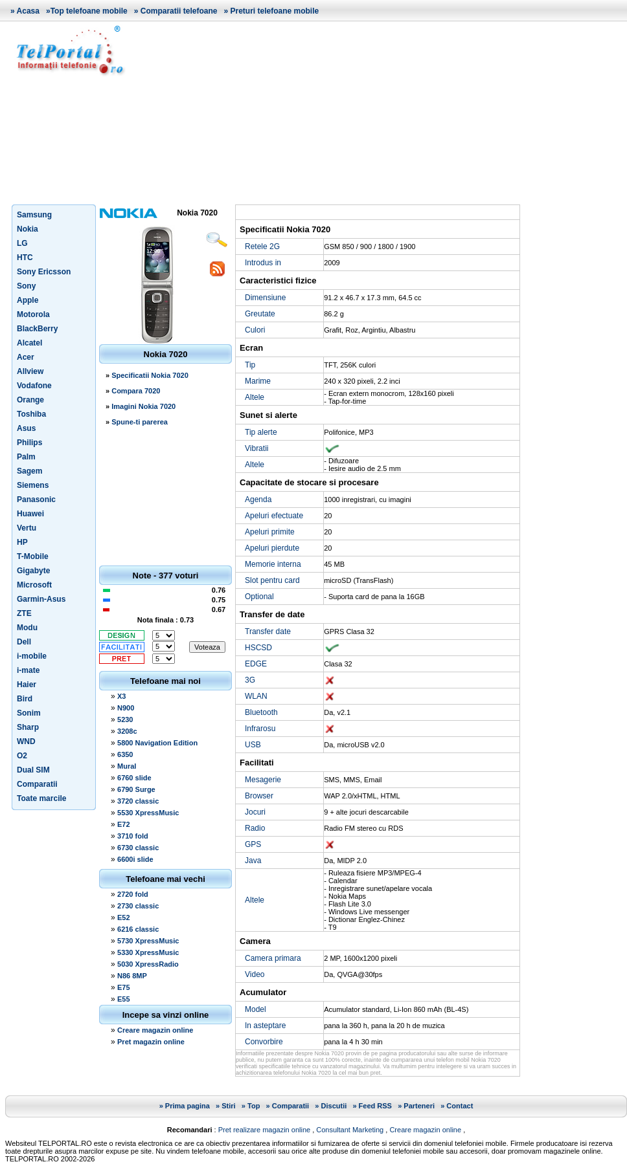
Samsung (34, 214)
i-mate (28, 670)
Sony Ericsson (44, 271)
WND (26, 741)
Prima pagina (187, 1106)
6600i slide (135, 859)
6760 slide (134, 778)
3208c (127, 731)
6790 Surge (136, 789)
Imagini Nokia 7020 (143, 406)
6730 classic (138, 847)
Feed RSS (375, 1106)
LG (22, 243)
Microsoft (34, 584)
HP (22, 542)
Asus (26, 428)
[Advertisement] (381, 112)
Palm (26, 456)
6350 (125, 754)
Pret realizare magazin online (264, 1130)
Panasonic (36, 499)
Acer (25, 357)
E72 (123, 824)
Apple (27, 300)
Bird (24, 698)
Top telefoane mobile (89, 11)
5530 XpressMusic (148, 813)
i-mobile (32, 656)
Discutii (334, 1106)
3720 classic (138, 801)
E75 (123, 987)
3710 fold (132, 836)
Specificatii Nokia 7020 (149, 375)
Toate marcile (41, 798)
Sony (26, 286)
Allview (30, 371)
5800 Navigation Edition (157, 743)
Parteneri (419, 1106)
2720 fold (132, 894)
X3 (121, 696)
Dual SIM (33, 769)
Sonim (29, 713)
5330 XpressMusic (148, 952)
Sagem (29, 471)
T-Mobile (33, 556)
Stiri (228, 1106)
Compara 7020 (135, 391)
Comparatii (37, 784)
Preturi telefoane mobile (274, 11)
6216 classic (138, 929)
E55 (123, 999)
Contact (459, 1106)
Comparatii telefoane (179, 11)
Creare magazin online (155, 1030)
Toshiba (31, 414)
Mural (126, 766)
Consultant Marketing (349, 1130)
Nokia (27, 229)
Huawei (30, 513)
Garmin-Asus (41, 599)
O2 (22, 755)
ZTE (24, 613)
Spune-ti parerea (139, 422)
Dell (24, 641)
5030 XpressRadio (148, 964)
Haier (26, 684)
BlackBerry (37, 328)
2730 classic (138, 906)
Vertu (26, 528)
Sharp (28, 727)
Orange (30, 399)
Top (253, 1106)
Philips (29, 442)
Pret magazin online (151, 1042)
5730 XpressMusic (148, 941)
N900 (125, 708)
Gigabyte (33, 570)
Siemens (33, 485)
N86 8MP (132, 976)
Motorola (33, 314)
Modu (27, 627)
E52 (123, 917)
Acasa (28, 11)
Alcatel (29, 342)
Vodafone (34, 385)
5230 (125, 719)
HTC (25, 257)
